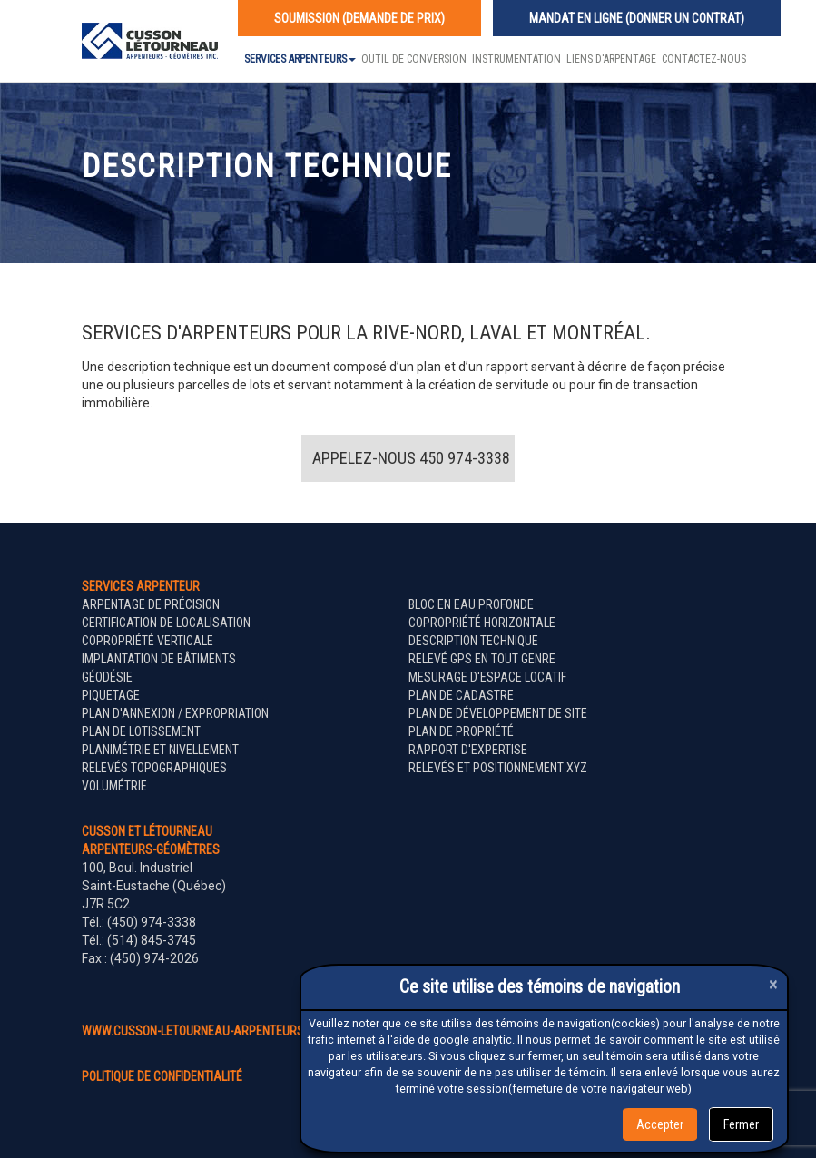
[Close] (773, 984)
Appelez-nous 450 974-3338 (411, 457)
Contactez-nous (704, 59)
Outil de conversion (414, 59)
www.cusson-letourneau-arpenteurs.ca (202, 1031)
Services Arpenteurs (300, 59)
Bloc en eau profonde (471, 604)
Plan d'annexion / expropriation (175, 713)
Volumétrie (114, 786)
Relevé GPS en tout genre (481, 659)
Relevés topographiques (154, 768)
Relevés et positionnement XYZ (497, 768)
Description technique (473, 640)
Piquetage (111, 695)
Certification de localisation (166, 622)
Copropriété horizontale (481, 622)
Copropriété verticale (147, 640)
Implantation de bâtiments (159, 659)
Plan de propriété (461, 731)
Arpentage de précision (151, 604)
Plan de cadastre (461, 695)
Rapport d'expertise (467, 749)
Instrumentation (516, 59)
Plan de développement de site (497, 713)
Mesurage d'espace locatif (487, 677)
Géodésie (107, 677)
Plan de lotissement (141, 731)
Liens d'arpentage (611, 59)
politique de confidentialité (162, 1076)
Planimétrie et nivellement (160, 749)
